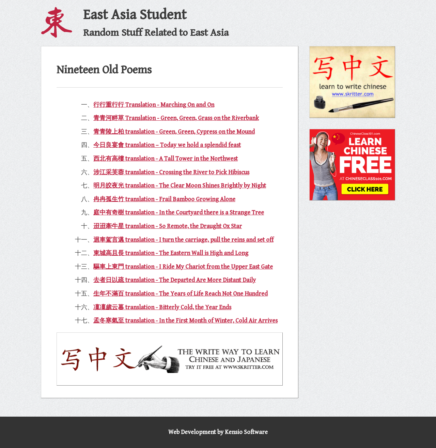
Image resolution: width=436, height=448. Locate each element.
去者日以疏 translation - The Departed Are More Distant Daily (174, 280)
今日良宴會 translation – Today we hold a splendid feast (167, 145)
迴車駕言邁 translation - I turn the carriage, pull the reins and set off (183, 239)
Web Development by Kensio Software (218, 432)
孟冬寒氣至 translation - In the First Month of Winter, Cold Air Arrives (185, 320)
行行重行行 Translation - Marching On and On (153, 104)
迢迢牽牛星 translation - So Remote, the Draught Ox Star (167, 226)
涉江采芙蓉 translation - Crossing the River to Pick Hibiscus (171, 172)
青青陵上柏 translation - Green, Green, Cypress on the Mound (174, 131)
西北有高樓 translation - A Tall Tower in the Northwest (165, 158)
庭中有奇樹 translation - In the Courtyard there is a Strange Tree (178, 212)
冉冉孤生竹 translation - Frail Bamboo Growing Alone (164, 199)
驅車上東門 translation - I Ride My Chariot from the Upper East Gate (183, 266)
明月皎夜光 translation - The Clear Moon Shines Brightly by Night (179, 185)
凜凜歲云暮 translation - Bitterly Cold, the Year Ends (162, 307)
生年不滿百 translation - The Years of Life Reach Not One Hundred (180, 293)
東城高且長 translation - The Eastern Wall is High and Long (170, 253)
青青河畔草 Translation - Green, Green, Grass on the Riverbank (176, 118)
